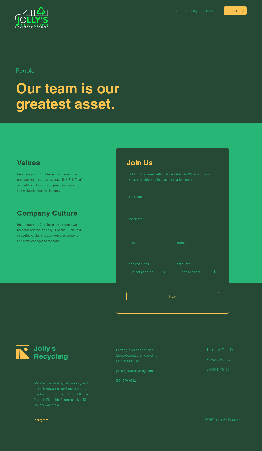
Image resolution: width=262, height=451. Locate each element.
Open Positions (137, 264)
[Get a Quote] (235, 10)
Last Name (134, 219)
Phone (180, 242)
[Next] (172, 296)
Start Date (182, 264)
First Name (134, 196)
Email (130, 242)
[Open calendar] (213, 271)
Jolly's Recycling (51, 352)
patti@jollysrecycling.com (134, 370)
